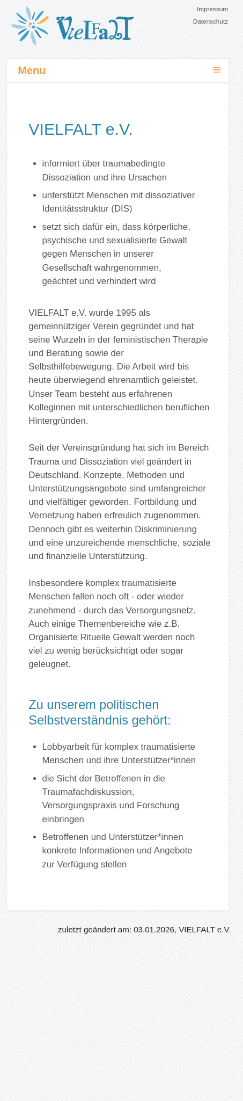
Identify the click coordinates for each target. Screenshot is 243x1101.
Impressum (212, 8)
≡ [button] (217, 70)
